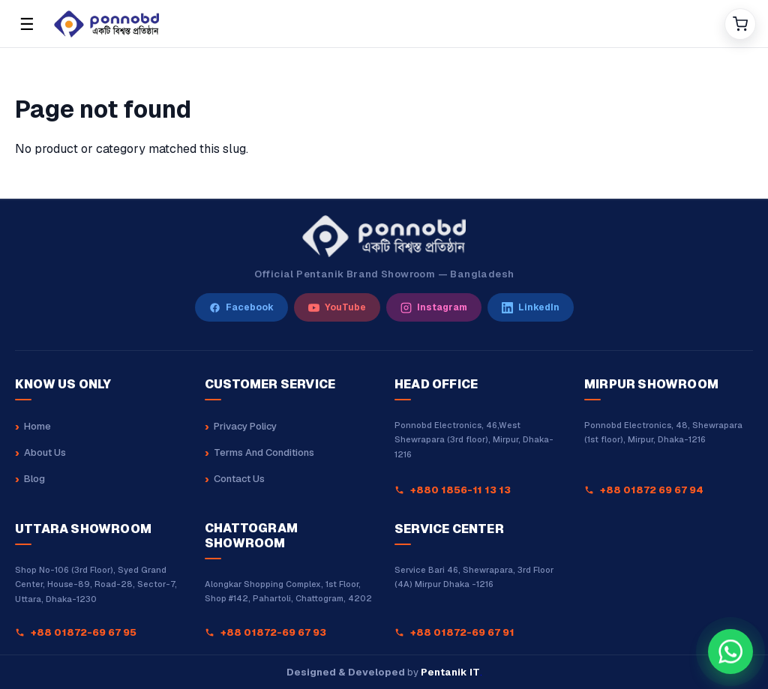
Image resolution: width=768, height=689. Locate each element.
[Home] (383, 23)
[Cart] (740, 24)
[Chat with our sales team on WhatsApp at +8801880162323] (730, 651)
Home (37, 426)
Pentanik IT (450, 672)
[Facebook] (241, 307)
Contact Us (239, 478)
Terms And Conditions (264, 452)
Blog (34, 478)
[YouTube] (337, 307)
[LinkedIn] (531, 307)
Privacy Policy (245, 426)
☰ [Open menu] (27, 23)
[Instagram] (434, 307)
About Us (45, 452)
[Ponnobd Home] (383, 236)
